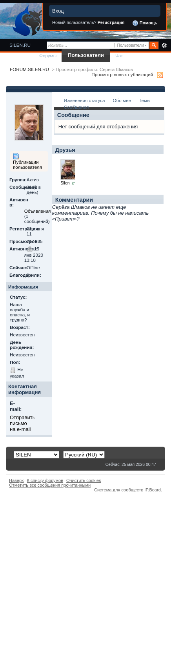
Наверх (16, 480)
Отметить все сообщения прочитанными (50, 485)
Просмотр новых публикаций (122, 74)
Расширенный (164, 45)
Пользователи (86, 55)
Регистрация (111, 22)
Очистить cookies (83, 480)
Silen (64, 183)
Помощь (144, 23)
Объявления (37, 211)
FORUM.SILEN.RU (29, 69)
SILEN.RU (20, 44)
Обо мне (122, 100)
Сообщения (76, 107)
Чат (119, 55)
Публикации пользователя (27, 161)
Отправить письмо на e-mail (22, 423)
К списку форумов (45, 480)
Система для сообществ (118, 489)
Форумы (47, 55)
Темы (144, 100)
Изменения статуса (84, 100)
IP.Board (152, 489)
